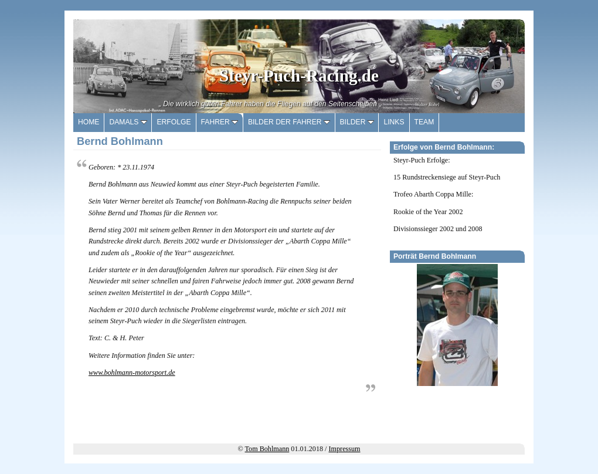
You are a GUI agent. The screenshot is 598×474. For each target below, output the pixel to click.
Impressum (345, 449)
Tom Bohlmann (267, 449)
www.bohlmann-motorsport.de (132, 372)
